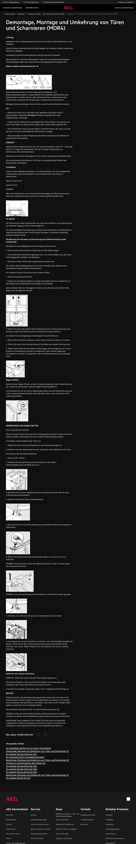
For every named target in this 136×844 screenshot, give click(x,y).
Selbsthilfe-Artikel (37, 838)
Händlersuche (11, 829)
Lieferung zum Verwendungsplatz (53, 2)
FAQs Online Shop (62, 834)
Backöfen (109, 815)
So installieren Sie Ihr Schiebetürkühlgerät (25, 757)
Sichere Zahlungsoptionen (11, 2)
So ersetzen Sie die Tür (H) (18, 777)
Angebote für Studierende (65, 824)
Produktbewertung (87, 820)
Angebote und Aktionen (64, 838)
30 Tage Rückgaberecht (31, 2)
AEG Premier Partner (13, 834)
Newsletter (84, 824)
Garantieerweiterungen (39, 820)
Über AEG (9, 815)
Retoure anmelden (62, 820)
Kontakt (33, 815)
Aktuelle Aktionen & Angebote (66, 829)
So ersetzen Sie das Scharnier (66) (21, 769)
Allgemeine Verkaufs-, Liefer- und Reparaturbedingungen (67, 815)
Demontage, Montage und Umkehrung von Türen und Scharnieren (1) (37, 751)
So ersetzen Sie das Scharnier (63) (21, 772)
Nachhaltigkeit (11, 820)
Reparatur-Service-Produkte (40, 829)
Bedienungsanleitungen (39, 834)
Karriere (8, 824)
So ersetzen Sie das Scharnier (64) (21, 766)
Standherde (110, 824)
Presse (8, 838)
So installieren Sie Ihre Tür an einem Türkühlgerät (28, 748)
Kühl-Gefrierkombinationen (115, 838)
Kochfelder (109, 820)
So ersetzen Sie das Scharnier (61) (21, 754)
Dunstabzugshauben (113, 829)
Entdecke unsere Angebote (124, 2)
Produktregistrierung (88, 815)
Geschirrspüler (111, 834)
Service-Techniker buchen (40, 824)
